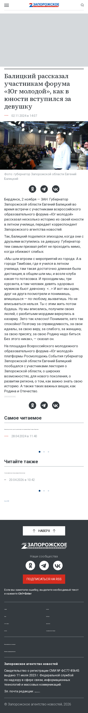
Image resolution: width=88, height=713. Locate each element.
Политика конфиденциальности (32, 650)
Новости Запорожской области (28, 398)
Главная (11, 604)
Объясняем (55, 618)
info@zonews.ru (46, 691)
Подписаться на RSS (44, 574)
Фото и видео (16, 618)
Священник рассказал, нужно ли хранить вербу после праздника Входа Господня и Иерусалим (40, 437)
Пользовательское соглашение (32, 643)
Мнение (10, 625)
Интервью (54, 611)
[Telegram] (44, 189)
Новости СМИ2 (16, 504)
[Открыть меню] (6, 5)
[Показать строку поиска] (82, 5)
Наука (9, 488)
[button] (39, 455)
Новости (53, 604)
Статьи (10, 611)
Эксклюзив (14, 116)
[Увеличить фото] (44, 145)
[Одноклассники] (32, 189)
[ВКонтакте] (55, 189)
